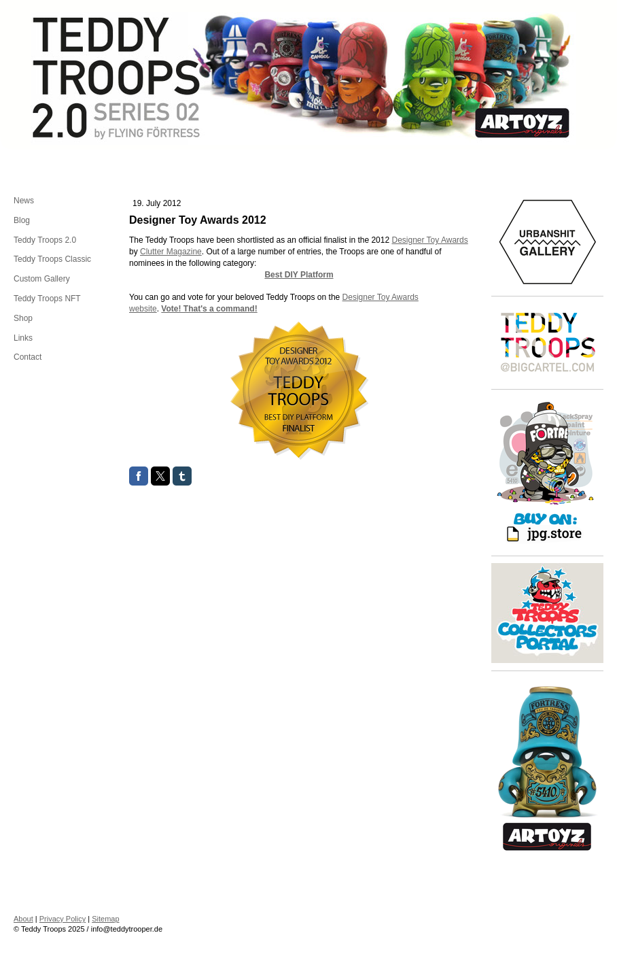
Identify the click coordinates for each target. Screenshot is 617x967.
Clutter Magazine (171, 251)
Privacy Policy (62, 919)
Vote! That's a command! (209, 308)
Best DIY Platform (298, 274)
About (23, 919)
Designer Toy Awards (429, 240)
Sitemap (105, 919)
